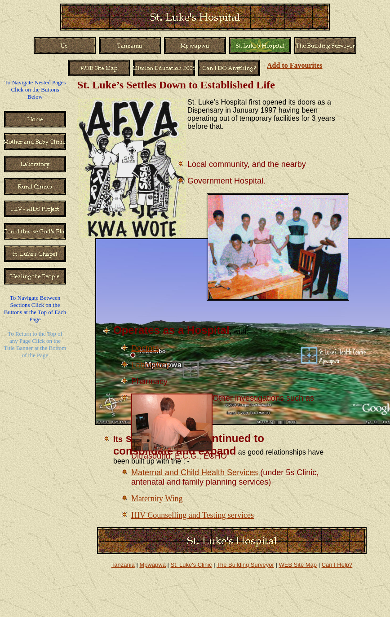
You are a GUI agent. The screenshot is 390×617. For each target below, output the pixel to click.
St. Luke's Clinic (191, 564)
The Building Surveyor (245, 564)
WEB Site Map (298, 564)
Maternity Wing (156, 498)
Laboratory (150, 364)
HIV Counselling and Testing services (192, 515)
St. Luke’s (100, 85)
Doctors (145, 348)
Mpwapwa (152, 564)
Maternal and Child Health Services (194, 472)
